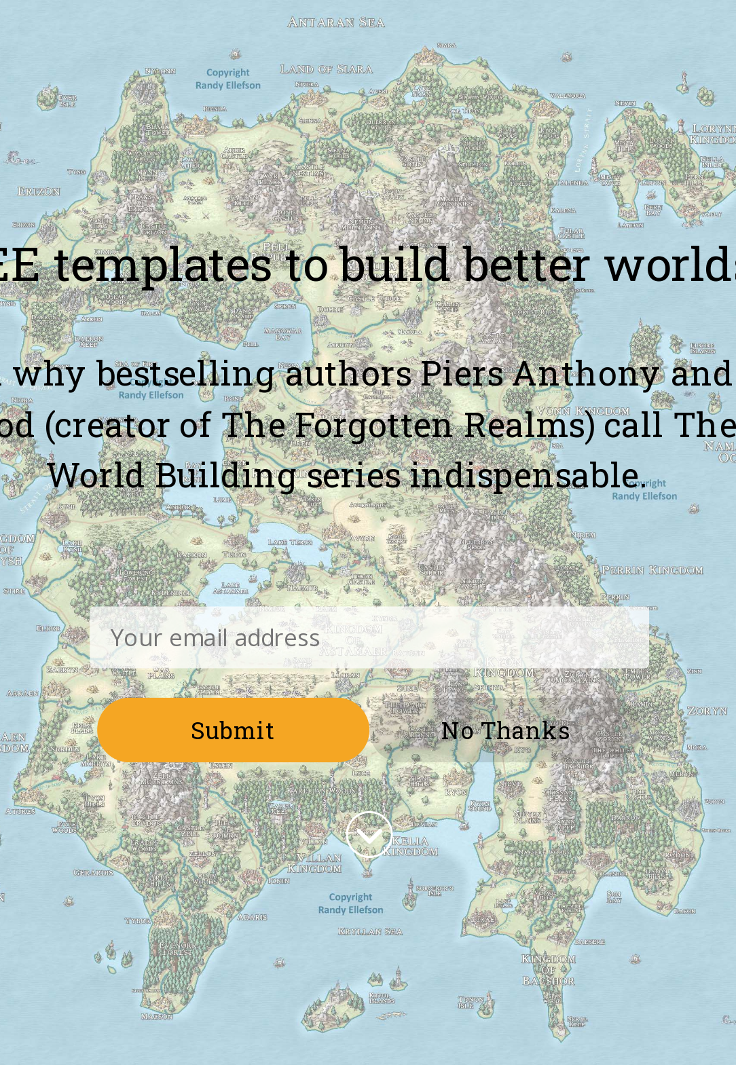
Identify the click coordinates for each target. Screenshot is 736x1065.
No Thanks (505, 729)
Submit (233, 729)
